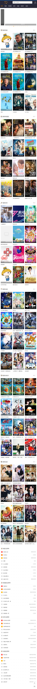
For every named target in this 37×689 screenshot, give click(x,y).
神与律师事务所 (16, 198)
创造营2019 (18, 632)
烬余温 (2, 503)
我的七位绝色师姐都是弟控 (18, 543)
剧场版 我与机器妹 (5, 417)
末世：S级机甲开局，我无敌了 (19, 330)
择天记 (14, 158)
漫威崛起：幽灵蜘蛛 (5, 457)
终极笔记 (18, 586)
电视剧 (10, 6)
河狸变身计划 (16, 396)
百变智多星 (18, 647)
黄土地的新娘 (3, 523)
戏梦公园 (15, 178)
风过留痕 (18, 592)
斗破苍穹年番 (18, 657)
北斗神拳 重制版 (4, 310)
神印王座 (18, 654)
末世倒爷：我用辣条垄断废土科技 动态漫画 (10, 371)
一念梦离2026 (16, 137)
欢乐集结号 (27, 244)
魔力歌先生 (15, 284)
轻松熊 (26, 350)
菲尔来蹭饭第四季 (4, 91)
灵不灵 (14, 310)
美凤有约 (27, 284)
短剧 (27, 6)
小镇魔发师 (3, 224)
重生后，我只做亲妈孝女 (18, 523)
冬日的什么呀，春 (18, 601)
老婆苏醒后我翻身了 (17, 483)
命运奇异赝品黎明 (18, 676)
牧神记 (18, 663)
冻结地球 (27, 371)
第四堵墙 (18, 567)
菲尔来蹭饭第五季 (4, 71)
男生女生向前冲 (18, 629)
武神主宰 (18, 682)
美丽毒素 (18, 610)
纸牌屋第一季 (18, 613)
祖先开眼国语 (18, 598)
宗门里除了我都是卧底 (17, 350)
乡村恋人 (27, 158)
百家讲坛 (18, 644)
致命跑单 (27, 523)
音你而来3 (27, 224)
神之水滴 (27, 178)
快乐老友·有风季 (18, 620)
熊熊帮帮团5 (3, 330)
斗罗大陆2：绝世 (18, 679)
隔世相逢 (3, 178)
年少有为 (18, 595)
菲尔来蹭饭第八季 (16, 51)
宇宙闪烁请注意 (18, 623)
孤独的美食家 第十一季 (30, 137)
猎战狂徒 (18, 558)
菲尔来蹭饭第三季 (16, 71)
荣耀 (18, 561)
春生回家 (3, 51)
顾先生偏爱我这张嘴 (17, 503)
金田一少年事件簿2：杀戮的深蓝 (20, 437)
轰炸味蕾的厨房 (4, 244)
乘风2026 (15, 224)
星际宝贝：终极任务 (5, 437)
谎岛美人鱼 (18, 552)
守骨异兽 (15, 112)
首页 (2, 6)
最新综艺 (5, 203)
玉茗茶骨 (18, 604)
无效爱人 (27, 503)
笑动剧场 (15, 264)
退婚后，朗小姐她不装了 (6, 483)
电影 (6, 6)
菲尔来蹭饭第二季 (28, 51)
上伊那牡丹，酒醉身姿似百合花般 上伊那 (21, 371)
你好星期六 (18, 638)
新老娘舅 (3, 264)
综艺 (14, 6)
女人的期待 (18, 564)
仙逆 (18, 660)
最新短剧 (5, 462)
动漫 (18, 6)
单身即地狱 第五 (18, 626)
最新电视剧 (6, 116)
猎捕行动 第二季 (28, 198)
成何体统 (18, 666)
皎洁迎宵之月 (18, 670)
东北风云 (18, 555)
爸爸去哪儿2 (18, 576)
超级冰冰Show (28, 264)
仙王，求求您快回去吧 (5, 543)
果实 (2, 112)
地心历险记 (18, 570)
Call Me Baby (3, 284)
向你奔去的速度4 (18, 589)
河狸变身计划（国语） (5, 396)
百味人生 (3, 198)
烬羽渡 (26, 483)
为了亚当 (27, 112)
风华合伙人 (15, 244)
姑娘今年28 (18, 579)
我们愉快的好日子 (4, 158)
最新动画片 (6, 375)
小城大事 (18, 673)
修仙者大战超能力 (28, 330)
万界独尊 (3, 350)
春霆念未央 (3, 137)
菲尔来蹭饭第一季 (28, 71)
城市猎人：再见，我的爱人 (18, 457)
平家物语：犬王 (16, 417)
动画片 (22, 6)
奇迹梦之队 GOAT (28, 396)
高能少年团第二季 (18, 641)
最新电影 (5, 30)
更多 (34, 30)
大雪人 (26, 91)
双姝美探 (18, 607)
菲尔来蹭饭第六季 (16, 91)
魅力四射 (18, 573)
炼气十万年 (27, 310)
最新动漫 (5, 289)
